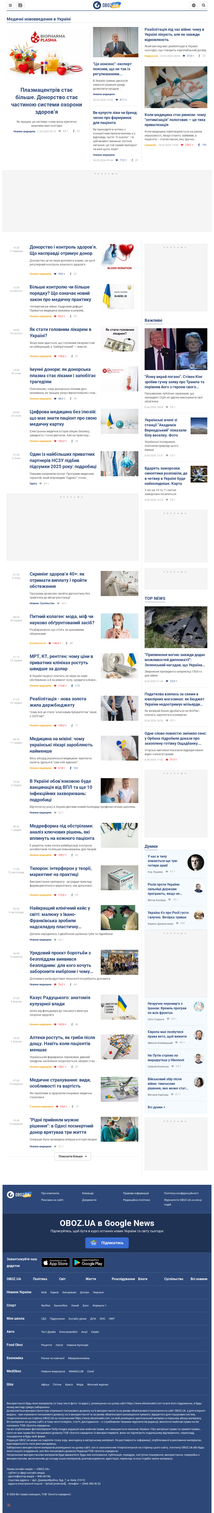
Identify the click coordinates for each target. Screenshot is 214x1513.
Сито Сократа (156, 1019)
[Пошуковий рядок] (203, 5)
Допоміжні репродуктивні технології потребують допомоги (70, 978)
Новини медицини (24, 131)
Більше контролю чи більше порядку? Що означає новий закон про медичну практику (60, 293)
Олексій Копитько (158, 1066)
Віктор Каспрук (157, 900)
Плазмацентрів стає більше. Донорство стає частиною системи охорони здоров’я (46, 101)
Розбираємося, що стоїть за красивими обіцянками (57, 631)
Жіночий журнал (97, 1384)
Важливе (153, 320)
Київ (44, 1292)
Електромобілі (68, 1331)
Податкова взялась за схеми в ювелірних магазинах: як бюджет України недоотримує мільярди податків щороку (174, 699)
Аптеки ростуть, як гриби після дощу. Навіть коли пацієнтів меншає (62, 1043)
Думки (151, 846)
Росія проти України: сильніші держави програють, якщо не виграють (164, 889)
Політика (40, 1279)
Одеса (33, 483)
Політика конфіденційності (181, 1193)
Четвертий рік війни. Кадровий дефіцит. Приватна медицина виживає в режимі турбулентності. (57, 309)
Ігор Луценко (155, 872)
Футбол (45, 1305)
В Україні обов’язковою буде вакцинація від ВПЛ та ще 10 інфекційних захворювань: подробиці (61, 790)
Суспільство (173, 1279)
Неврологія (151, 56)
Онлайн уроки (78, 1318)
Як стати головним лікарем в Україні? (60, 332)
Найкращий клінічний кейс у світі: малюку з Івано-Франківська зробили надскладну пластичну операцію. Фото (60, 917)
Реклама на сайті (52, 1199)
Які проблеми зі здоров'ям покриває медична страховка (61, 1095)
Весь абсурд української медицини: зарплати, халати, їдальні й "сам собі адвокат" (61, 760)
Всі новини (199, 1279)
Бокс (86, 1305)
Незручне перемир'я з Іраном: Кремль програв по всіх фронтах (167, 1008)
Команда (88, 1193)
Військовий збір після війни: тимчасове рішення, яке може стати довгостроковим (168, 1083)
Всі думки (155, 1107)
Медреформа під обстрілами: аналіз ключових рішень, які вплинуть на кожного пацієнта (62, 832)
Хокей (75, 1305)
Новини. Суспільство (42, 603)
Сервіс (95, 1331)
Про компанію (50, 1193)
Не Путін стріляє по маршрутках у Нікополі (166, 1057)
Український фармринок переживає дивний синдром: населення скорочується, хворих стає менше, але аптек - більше (62, 1059)
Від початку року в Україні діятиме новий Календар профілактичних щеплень (82, 806)
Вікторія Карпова (158, 1094)
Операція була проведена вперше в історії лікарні (63, 1139)
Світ (62, 1279)
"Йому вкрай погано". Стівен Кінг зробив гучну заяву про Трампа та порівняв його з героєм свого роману (174, 381)
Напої (59, 1345)
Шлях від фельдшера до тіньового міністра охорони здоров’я (59, 1012)
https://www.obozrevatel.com (144, 1403)
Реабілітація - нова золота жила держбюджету (58, 702)
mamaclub (150, 145)
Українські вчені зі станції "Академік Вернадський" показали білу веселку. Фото (165, 427)
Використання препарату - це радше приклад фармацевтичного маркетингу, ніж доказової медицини (61, 884)
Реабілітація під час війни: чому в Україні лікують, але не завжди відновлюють (174, 34)
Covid (90, 1371)
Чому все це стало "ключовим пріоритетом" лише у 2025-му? (63, 714)
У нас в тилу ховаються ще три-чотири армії (163, 860)
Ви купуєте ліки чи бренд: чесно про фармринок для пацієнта (115, 117)
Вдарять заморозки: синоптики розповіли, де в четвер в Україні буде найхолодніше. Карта (166, 476)
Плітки (57, 1384)
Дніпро (84, 1292)
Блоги (142, 1279)
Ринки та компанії (52, 1358)
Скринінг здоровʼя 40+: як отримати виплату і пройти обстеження (58, 580)
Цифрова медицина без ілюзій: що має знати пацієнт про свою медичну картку (63, 418)
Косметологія (38, 643)
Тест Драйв (48, 1331)
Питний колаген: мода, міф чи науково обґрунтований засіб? (62, 619)
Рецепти (46, 1345)
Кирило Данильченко (160, 923)
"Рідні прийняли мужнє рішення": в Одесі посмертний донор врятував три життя (61, 1126)
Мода (79, 1384)
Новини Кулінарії (77, 1345)
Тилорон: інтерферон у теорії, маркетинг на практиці (61, 871)
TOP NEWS (155, 598)
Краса (69, 1384)
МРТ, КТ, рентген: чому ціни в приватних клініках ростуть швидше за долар (61, 662)
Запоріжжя (69, 1292)
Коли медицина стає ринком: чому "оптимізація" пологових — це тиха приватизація (175, 119)
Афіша (45, 1384)
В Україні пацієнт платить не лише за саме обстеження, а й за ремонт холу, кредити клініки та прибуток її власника (62, 678)
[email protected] (55, 1483)
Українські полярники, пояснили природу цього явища (161, 445)
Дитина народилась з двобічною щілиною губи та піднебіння (71, 934)
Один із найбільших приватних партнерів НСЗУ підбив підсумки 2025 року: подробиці (63, 460)
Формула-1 (99, 1305)
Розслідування (123, 1279)
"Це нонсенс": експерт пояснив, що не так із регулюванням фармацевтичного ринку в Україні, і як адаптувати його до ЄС (115, 69)
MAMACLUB (76, 1371)
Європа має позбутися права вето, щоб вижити (167, 1034)
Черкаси (98, 1292)
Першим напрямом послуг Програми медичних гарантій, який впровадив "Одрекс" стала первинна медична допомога (62, 476)
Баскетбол (61, 1305)
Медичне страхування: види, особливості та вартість (60, 1083)
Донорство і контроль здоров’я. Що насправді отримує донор (63, 250)
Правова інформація (136, 1193)
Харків (54, 1292)
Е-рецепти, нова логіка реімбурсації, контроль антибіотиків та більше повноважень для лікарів (63, 847)
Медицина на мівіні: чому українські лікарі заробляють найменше (61, 745)
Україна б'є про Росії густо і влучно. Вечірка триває (168, 915)
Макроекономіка (78, 1358)
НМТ (112, 1318)
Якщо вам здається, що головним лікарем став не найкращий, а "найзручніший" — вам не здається (62, 345)
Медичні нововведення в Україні (39, 19)
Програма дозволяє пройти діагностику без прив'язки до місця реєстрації (60, 595)
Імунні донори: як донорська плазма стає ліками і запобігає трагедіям (63, 375)
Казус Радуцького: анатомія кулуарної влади (60, 1000)
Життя (90, 1279)
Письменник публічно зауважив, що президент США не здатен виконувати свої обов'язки (174, 397)
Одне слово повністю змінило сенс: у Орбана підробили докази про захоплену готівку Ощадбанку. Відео (176, 738)
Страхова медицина (41, 1106)
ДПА (93, 1318)
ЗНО (102, 1318)
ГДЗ (43, 1318)
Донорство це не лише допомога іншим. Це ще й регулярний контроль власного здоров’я (62, 262)
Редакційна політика (136, 1199)
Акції (84, 1331)
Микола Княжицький (160, 1043)
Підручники (57, 1318)
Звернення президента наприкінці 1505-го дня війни (173, 673)
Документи (89, 1199)
